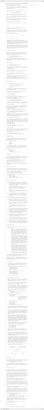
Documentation (18, 3)
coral (6, 3)
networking (22, 3)
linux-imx (8, 3)
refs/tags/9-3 (12, 3)
